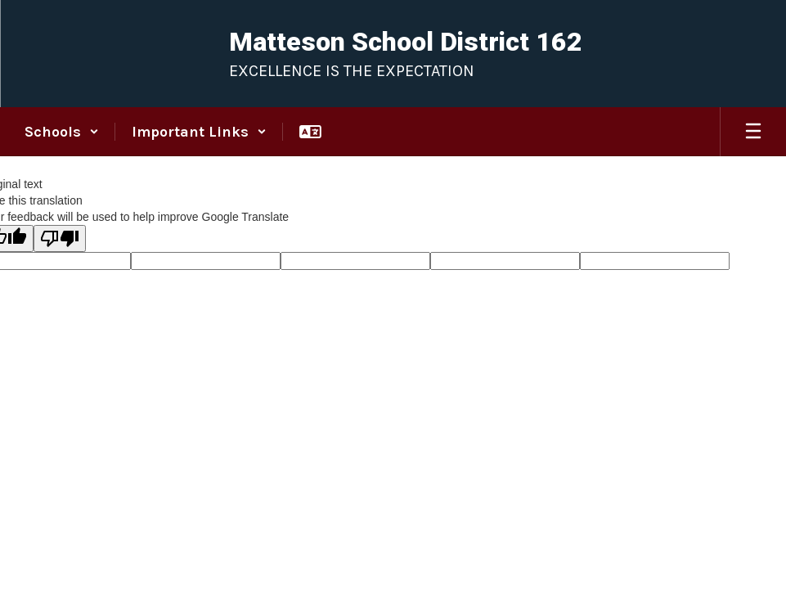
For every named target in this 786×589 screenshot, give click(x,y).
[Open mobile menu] (753, 131)
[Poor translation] (60, 238)
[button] (61, 131)
